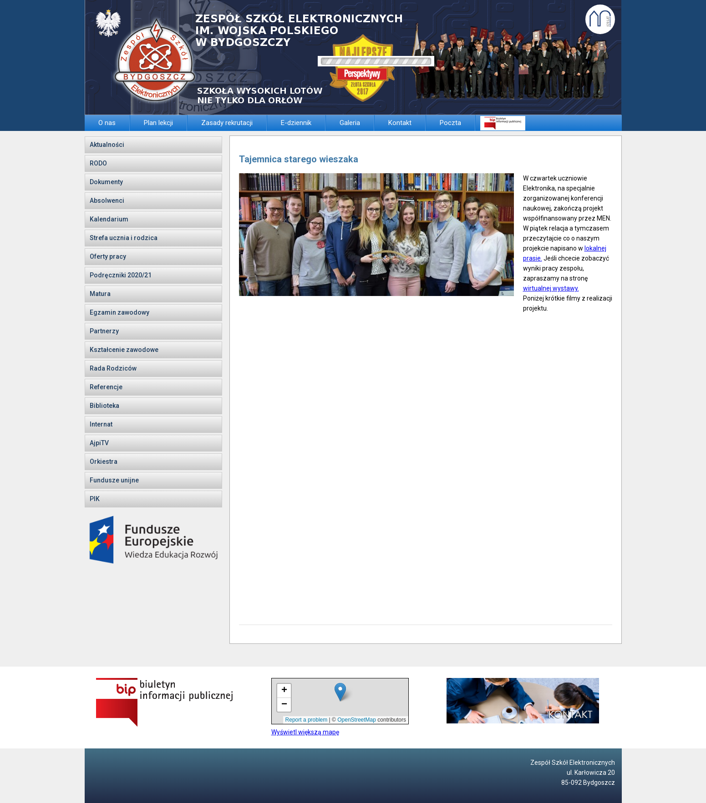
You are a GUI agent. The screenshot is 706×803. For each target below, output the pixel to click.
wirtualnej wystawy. (551, 288)
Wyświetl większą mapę (305, 732)
